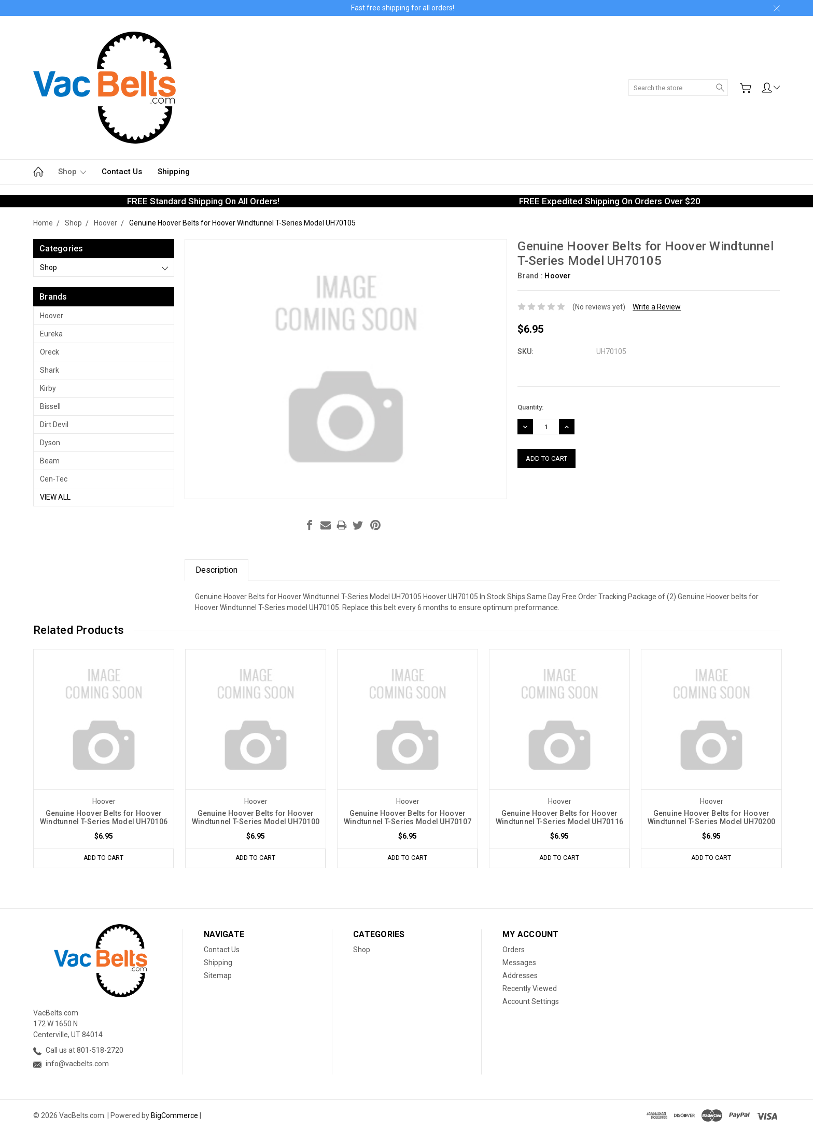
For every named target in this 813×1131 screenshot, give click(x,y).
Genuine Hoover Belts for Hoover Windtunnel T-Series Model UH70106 (103, 817)
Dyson (50, 443)
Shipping (174, 171)
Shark (49, 370)
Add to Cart (103, 858)
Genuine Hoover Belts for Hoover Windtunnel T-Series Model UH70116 (559, 817)
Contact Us (122, 171)
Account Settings (530, 1001)
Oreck (49, 352)
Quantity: (530, 407)
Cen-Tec (53, 479)
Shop (72, 171)
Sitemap (218, 975)
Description (216, 570)
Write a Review (657, 307)
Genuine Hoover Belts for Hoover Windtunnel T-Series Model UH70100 (255, 817)
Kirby (48, 388)
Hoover (51, 316)
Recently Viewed (529, 988)
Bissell (50, 406)
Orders (513, 949)
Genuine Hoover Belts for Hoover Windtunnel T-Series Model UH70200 (711, 817)
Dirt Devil (54, 424)
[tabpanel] (104, 758)
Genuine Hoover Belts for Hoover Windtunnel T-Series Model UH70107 (407, 817)
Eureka (51, 334)
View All (55, 497)
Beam (50, 461)
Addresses (520, 975)
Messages (519, 962)
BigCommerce (174, 1115)
